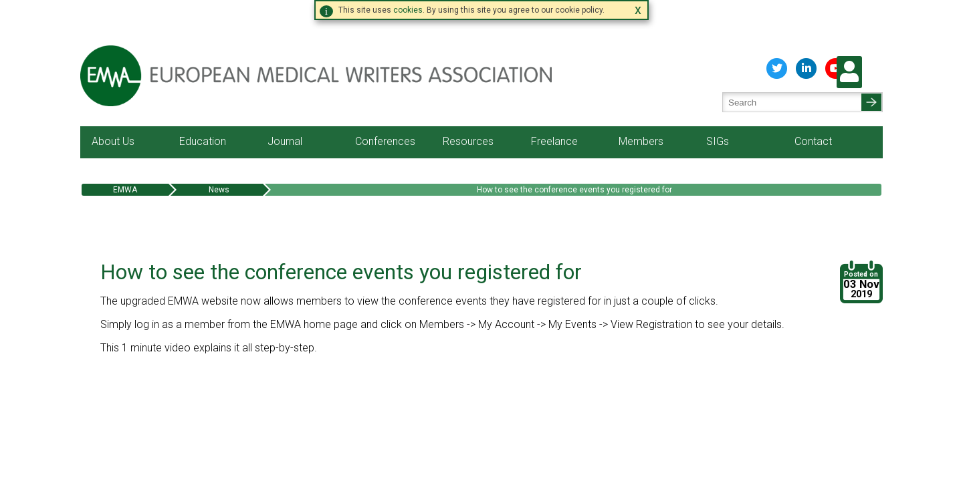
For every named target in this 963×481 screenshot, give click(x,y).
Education (202, 102)
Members (641, 102)
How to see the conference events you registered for (574, 151)
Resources (468, 102)
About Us (113, 102)
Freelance (554, 102)
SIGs (717, 102)
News (219, 151)
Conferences (385, 102)
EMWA (125, 151)
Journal (285, 102)
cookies (408, 10)
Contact (813, 102)
